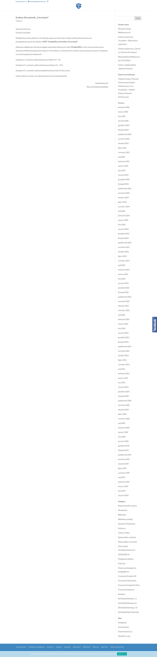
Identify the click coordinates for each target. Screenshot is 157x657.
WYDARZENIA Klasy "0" (127, 608)
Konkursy (19, 21)
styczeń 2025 (123, 175)
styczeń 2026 (123, 121)
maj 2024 (121, 211)
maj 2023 (121, 265)
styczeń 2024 (123, 229)
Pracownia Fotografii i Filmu (129, 585)
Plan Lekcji (50, 647)
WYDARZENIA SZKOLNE (128, 612)
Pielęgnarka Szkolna (125, 559)
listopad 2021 (123, 342)
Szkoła (30, 5)
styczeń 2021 (123, 387)
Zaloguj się (122, 622)
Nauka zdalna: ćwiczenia (127, 542)
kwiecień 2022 (123, 319)
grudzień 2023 (123, 233)
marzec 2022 (123, 324)
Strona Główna (17, 5)
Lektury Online (124, 533)
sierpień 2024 (123, 197)
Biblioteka (116, 5)
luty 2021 (121, 382)
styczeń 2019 (123, 495)
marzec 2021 (123, 378)
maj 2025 (121, 157)
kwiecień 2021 (123, 373)
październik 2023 (124, 242)
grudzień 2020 (123, 391)
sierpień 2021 (123, 355)
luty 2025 (121, 170)
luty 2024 (121, 224)
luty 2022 (121, 328)
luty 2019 (121, 491)
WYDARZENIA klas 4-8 (127, 603)
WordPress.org (124, 636)
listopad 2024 (123, 184)
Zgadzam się (122, 654)
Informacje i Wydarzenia (36, 647)
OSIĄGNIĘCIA (124, 554)
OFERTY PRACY (78, 8)
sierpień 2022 (123, 306)
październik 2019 (124, 455)
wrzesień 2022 (123, 301)
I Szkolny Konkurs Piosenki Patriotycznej (126, 93)
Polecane (121, 563)
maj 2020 (121, 423)
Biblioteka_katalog (125, 519)
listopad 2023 (123, 238)
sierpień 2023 (123, 252)
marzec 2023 (123, 274)
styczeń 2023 (123, 283)
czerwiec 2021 (123, 364)
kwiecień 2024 (123, 215)
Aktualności (122, 510)
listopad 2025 (123, 130)
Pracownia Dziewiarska (127, 580)
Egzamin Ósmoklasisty (126, 524)
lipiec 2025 (122, 148)
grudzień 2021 (123, 337)
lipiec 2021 (122, 360)
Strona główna (21, 647)
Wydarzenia (66, 5)
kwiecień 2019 (123, 482)
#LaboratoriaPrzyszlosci (127, 506)
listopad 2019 (123, 450)
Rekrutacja (128, 5)
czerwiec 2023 (123, 261)
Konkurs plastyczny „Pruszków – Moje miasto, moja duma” (128, 40)
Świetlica (121, 594)
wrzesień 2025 (123, 139)
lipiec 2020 (122, 414)
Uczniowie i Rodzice (47, 5)
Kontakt (141, 5)
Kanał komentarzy (125, 631)
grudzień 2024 (123, 179)
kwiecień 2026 (123, 107)
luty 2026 (121, 116)
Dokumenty (103, 5)
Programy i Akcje (85, 5)
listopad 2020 (123, 396)
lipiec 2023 (122, 256)
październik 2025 (124, 134)
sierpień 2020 (123, 409)
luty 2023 (121, 279)
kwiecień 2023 (123, 270)
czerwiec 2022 (123, 310)
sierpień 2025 (123, 143)
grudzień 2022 (123, 288)
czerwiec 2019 (123, 473)
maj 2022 (121, 315)
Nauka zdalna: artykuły (127, 537)
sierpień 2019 (123, 464)
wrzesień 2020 (123, 405)
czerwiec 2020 (123, 419)
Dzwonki (59, 647)
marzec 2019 (123, 486)
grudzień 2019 (123, 446)
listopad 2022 (123, 292)
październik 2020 (124, 400)
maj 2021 (121, 369)
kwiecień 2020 (123, 428)
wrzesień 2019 (123, 459)
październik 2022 (124, 297)
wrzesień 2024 (123, 193)
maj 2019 (121, 477)
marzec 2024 (123, 220)
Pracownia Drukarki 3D (127, 576)
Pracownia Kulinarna (126, 590)
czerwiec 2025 (123, 152)
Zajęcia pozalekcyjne (117, 647)
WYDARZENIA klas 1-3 (127, 599)
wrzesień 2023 (123, 247)
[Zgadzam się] (154, 654)
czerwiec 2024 (123, 206)
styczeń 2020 (123, 441)
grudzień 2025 (123, 125)
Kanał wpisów (123, 627)
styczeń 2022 (123, 333)
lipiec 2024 (122, 202)
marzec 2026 (123, 112)
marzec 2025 (123, 166)
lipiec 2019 (122, 468)
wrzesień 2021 (123, 351)
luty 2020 (121, 437)
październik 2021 (124, 346)
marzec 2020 (123, 432)
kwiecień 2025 (123, 161)
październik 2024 (124, 188)
